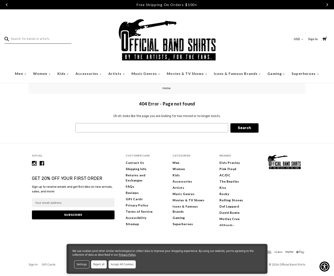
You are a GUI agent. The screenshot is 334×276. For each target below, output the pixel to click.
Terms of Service (139, 211)
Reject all (98, 264)
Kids (62, 73)
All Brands (226, 224)
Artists (115, 73)
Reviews (132, 192)
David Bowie (229, 212)
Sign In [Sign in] (313, 39)
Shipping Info (136, 169)
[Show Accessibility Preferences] (324, 267)
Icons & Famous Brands (236, 73)
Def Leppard (229, 206)
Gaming (275, 73)
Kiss (222, 187)
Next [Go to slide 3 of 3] (327, 4)
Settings (82, 264)
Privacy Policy (137, 205)
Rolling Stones (231, 200)
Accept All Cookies (122, 264)
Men (19, 73)
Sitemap (132, 224)
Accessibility (136, 217)
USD (298, 39)
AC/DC (225, 175)
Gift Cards (134, 199)
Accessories (87, 73)
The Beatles (229, 181)
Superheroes (304, 73)
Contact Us (135, 162)
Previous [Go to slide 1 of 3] (6, 4)
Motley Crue (229, 218)
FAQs (130, 186)
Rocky (224, 194)
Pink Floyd (227, 169)
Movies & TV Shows (186, 73)
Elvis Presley (229, 162)
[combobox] (37, 39)
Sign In (33, 264)
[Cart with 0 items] (325, 39)
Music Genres (145, 73)
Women (40, 73)
